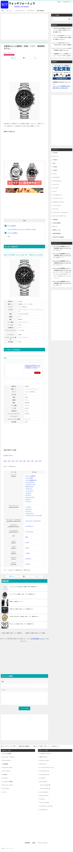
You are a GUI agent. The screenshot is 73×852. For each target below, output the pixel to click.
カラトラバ (28, 511)
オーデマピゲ (31, 10)
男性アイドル (27, 570)
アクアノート (29, 509)
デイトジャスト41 (44, 802)
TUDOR (55, 166)
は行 (24, 461)
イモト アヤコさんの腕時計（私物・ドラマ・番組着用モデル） (22, 594)
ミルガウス (28, 493)
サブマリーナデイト (45, 760)
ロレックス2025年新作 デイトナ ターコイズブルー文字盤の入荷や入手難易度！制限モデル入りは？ (62, 37)
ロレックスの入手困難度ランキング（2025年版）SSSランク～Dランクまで (62, 248)
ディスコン (5, 778)
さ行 (13, 461)
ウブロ (27, 547)
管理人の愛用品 (57, 223)
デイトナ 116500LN (31, 476)
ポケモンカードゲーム (58, 202)
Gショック (55, 156)
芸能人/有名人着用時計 (9, 54)
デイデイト (28, 499)
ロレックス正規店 (7, 753)
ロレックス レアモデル (8, 757)
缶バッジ (55, 226)
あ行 (5, 461)
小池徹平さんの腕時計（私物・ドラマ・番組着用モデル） (36, 633)
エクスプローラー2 (44, 774)
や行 (32, 461)
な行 (20, 461)
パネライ (28, 553)
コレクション (56, 184)
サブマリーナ (29, 488)
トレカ (54, 191)
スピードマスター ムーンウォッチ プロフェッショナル (22, 229)
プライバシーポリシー (43, 842)
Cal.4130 (5, 774)
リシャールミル (29, 531)
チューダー (56, 187)
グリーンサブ (6, 788)
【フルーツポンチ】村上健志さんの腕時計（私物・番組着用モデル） (23, 586)
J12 (9, 236)
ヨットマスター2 (44, 792)
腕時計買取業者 (57, 233)
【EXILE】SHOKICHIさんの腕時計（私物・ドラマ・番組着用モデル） (24, 616)
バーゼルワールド (57, 194)
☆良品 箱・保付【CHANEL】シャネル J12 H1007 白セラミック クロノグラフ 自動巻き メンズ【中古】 (32, 366)
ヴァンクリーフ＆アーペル (59, 216)
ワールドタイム (29, 513)
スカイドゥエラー (30, 497)
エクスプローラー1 (44, 771)
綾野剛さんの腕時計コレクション (16, 601)
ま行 (28, 461)
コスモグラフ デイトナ (45, 753)
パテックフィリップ (20, 10)
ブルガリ (28, 564)
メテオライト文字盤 (7, 781)
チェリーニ (28, 501)
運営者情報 (27, 842)
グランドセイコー (57, 180)
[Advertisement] (24, 26)
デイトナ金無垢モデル (31, 480)
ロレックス (9, 10)
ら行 (36, 461)
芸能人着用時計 (40, 10)
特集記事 (55, 219)
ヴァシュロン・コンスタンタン (33, 520)
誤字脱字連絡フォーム (37, 638)
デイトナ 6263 (29, 478)
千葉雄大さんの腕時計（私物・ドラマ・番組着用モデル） (21, 609)
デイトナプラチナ (30, 482)
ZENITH (55, 170)
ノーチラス (28, 506)
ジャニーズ (11, 570)
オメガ (27, 542)
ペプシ (4, 792)
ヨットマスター (29, 490)
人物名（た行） (18, 570)
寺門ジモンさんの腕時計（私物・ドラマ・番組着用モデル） (22, 623)
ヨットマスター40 (46, 785)
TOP (3, 10)
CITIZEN (55, 152)
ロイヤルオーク (29, 526)
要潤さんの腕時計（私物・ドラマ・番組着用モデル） (13, 633)
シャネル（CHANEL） (12, 232)
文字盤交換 (5, 764)
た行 (16, 461)
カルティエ (28, 558)
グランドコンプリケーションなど (34, 515)
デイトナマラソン (7, 760)
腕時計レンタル (57, 230)
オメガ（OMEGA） (12, 225)
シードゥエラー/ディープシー (47, 767)
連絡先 (33, 842)
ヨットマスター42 (46, 788)
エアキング (28, 495)
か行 (9, 461)
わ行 (40, 461)
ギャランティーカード (8, 785)
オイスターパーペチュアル (46, 806)
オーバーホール (6, 771)
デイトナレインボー (31, 484)
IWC (27, 537)
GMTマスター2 (29, 486)
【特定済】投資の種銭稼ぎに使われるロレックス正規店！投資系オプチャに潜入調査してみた (62, 30)
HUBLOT (55, 159)
